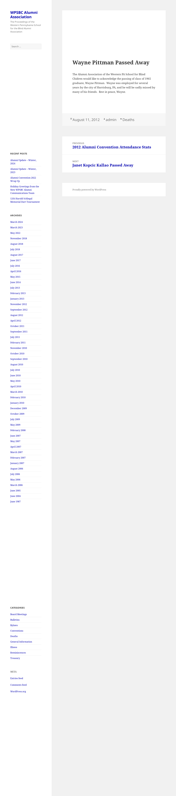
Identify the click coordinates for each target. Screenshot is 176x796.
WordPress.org (18, 691)
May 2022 (15, 232)
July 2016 (15, 265)
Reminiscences (18, 652)
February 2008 (18, 430)
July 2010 (15, 369)
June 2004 (15, 496)
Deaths (14, 636)
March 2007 (16, 452)
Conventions (16, 630)
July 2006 (15, 474)
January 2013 (17, 298)
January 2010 (17, 402)
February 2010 (18, 397)
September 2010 (19, 359)
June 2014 (15, 282)
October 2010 (17, 353)
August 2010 (16, 364)
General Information (21, 641)
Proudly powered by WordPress (89, 189)
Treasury (15, 658)
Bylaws (14, 625)
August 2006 (16, 468)
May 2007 (15, 441)
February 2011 (18, 342)
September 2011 (19, 331)
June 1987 (15, 501)
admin (111, 119)
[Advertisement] (25, 100)
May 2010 (15, 380)
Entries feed (16, 678)
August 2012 (16, 315)
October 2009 (17, 413)
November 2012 (18, 304)
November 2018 (18, 238)
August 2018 (16, 243)
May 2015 (15, 276)
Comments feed (18, 684)
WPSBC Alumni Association (24, 14)
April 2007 (15, 446)
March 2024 (16, 221)
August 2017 (16, 254)
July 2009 (15, 419)
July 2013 (15, 287)
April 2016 (15, 271)
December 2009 (18, 408)
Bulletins (15, 619)
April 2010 (15, 386)
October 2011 (17, 326)
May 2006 (15, 479)
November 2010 (18, 348)
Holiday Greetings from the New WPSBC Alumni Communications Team (24, 190)
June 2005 (15, 490)
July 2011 (15, 337)
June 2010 (15, 375)
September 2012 (19, 309)
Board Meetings (18, 614)
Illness (13, 647)
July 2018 (15, 249)
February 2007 (18, 457)
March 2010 (16, 391)
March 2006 (16, 485)
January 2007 (17, 463)
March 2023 (16, 227)
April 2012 (15, 320)
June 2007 (15, 435)
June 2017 (15, 260)
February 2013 (18, 293)
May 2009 (15, 424)
